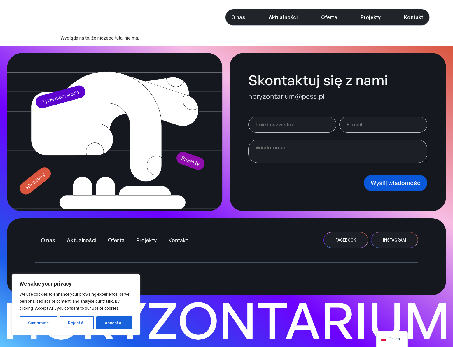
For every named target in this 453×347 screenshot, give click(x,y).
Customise (38, 322)
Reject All (77, 322)
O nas (238, 17)
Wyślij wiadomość (395, 182)
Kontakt (413, 17)
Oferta (329, 17)
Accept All (114, 322)
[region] (76, 304)
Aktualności (283, 17)
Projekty (371, 17)
